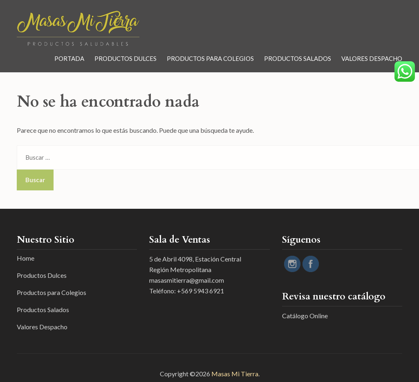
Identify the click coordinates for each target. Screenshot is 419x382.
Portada (69, 58)
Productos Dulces (125, 58)
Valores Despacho (371, 58)
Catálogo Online (305, 315)
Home (25, 258)
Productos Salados (297, 58)
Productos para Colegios (210, 58)
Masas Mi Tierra (234, 374)
